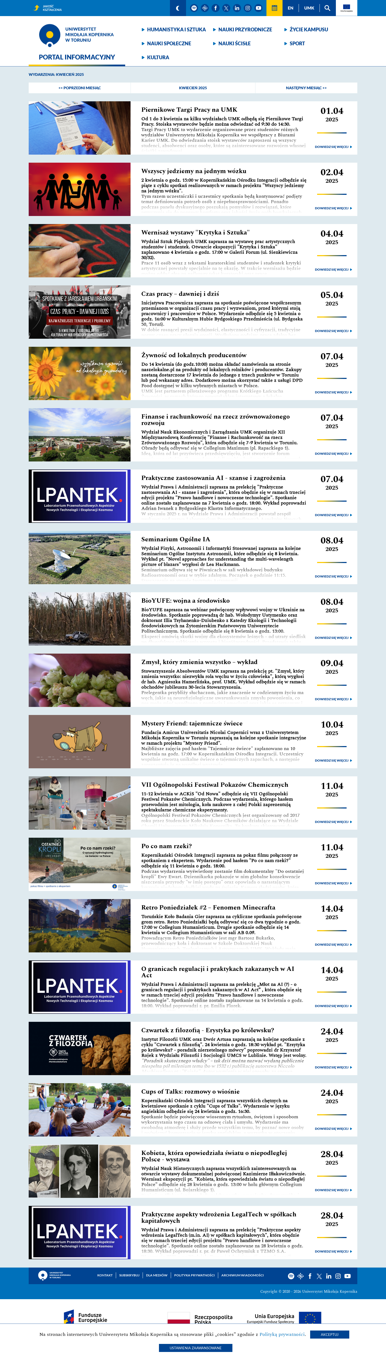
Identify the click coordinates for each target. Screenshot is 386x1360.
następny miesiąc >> (306, 87)
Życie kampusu (309, 29)
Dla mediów (157, 1275)
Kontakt (105, 1275)
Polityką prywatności (282, 1334)
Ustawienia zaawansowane (196, 1348)
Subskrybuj (129, 1275)
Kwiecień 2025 (193, 87)
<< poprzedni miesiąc (79, 87)
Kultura (158, 57)
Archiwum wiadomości (242, 1275)
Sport (297, 43)
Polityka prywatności (194, 1275)
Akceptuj (330, 1334)
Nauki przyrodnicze (245, 29)
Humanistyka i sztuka (176, 29)
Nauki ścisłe (234, 43)
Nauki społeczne (169, 43)
